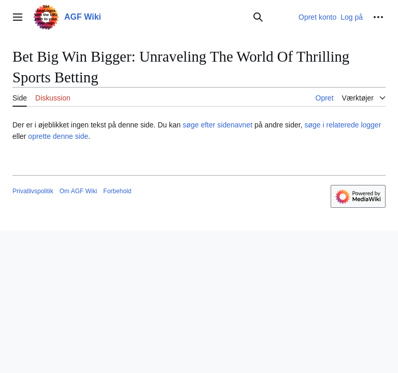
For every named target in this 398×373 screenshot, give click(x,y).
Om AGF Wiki (78, 191)
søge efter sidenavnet (217, 125)
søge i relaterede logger (342, 125)
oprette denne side (58, 136)
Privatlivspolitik (32, 191)
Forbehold (117, 191)
